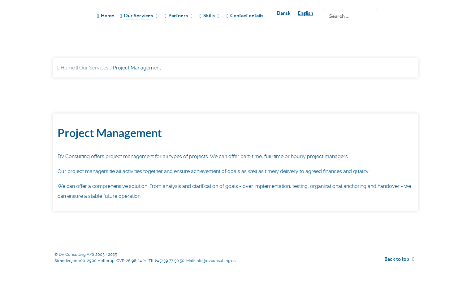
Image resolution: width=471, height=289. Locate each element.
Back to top (400, 259)
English (305, 13)
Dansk (284, 13)
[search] (350, 16)
